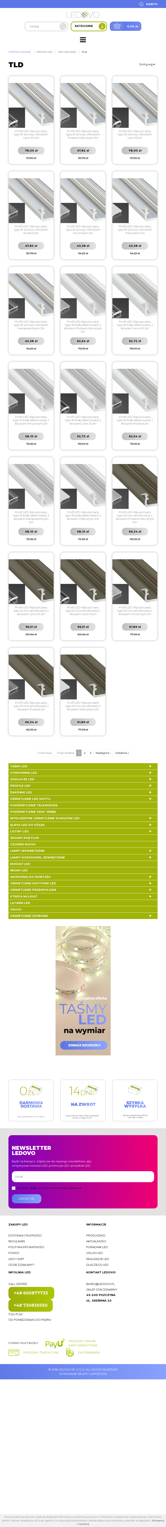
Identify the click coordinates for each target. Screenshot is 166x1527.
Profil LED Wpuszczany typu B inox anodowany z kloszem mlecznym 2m (83, 706)
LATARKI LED (20, 903)
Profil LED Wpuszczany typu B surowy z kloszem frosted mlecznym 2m (83, 134)
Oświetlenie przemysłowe (33, 889)
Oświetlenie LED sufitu (30, 798)
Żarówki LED (21, 792)
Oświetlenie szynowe (29, 915)
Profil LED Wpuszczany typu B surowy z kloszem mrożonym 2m (83, 230)
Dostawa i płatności (25, 1235)
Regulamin (16, 1241)
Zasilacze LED (22, 779)
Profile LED (20, 785)
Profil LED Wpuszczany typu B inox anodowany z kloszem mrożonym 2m (134, 611)
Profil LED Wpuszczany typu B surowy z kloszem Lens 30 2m (31, 134)
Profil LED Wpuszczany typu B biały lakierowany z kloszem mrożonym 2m (31, 420)
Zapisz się (26, 1198)
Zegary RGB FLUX (24, 837)
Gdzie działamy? (21, 1264)
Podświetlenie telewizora (34, 805)
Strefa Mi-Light (23, 896)
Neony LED (19, 870)
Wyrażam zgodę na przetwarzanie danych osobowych (49, 1187)
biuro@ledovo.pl (100, 1284)
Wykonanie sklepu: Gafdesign (83, 1373)
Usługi (15, 909)
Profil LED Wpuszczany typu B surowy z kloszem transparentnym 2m (31, 325)
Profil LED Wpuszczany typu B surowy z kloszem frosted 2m (31, 230)
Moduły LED (20, 864)
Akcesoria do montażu (30, 876)
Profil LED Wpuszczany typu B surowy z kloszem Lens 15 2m (135, 134)
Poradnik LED (97, 1247)
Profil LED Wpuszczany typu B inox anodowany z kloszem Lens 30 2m (31, 611)
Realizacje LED (97, 1259)
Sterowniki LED (23, 772)
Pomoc (13, 1253)
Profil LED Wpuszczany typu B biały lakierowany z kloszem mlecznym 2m (83, 515)
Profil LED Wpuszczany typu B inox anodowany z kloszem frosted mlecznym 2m (135, 517)
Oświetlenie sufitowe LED (33, 883)
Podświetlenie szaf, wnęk (33, 811)
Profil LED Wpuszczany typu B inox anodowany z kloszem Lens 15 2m (83, 611)
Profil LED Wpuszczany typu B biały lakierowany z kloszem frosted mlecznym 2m (83, 326)
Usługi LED (94, 1253)
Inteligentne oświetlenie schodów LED (45, 818)
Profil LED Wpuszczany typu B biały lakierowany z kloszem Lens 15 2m (83, 420)
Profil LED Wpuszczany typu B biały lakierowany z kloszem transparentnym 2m (31, 517)
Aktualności (96, 1241)
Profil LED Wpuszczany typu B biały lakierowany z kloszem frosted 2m (135, 420)
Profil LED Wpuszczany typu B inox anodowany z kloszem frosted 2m (31, 706)
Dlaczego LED (97, 1264)
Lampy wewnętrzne (27, 850)
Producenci (95, 1235)
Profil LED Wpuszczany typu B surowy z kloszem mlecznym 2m (135, 230)
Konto (152, 4)
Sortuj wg (147, 64)
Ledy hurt (16, 1259)
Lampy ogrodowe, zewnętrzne (37, 857)
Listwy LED (19, 831)
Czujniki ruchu (23, 844)
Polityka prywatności (26, 1247)
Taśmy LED (18, 766)
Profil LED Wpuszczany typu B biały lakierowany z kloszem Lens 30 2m (135, 325)
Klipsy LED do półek (27, 825)
